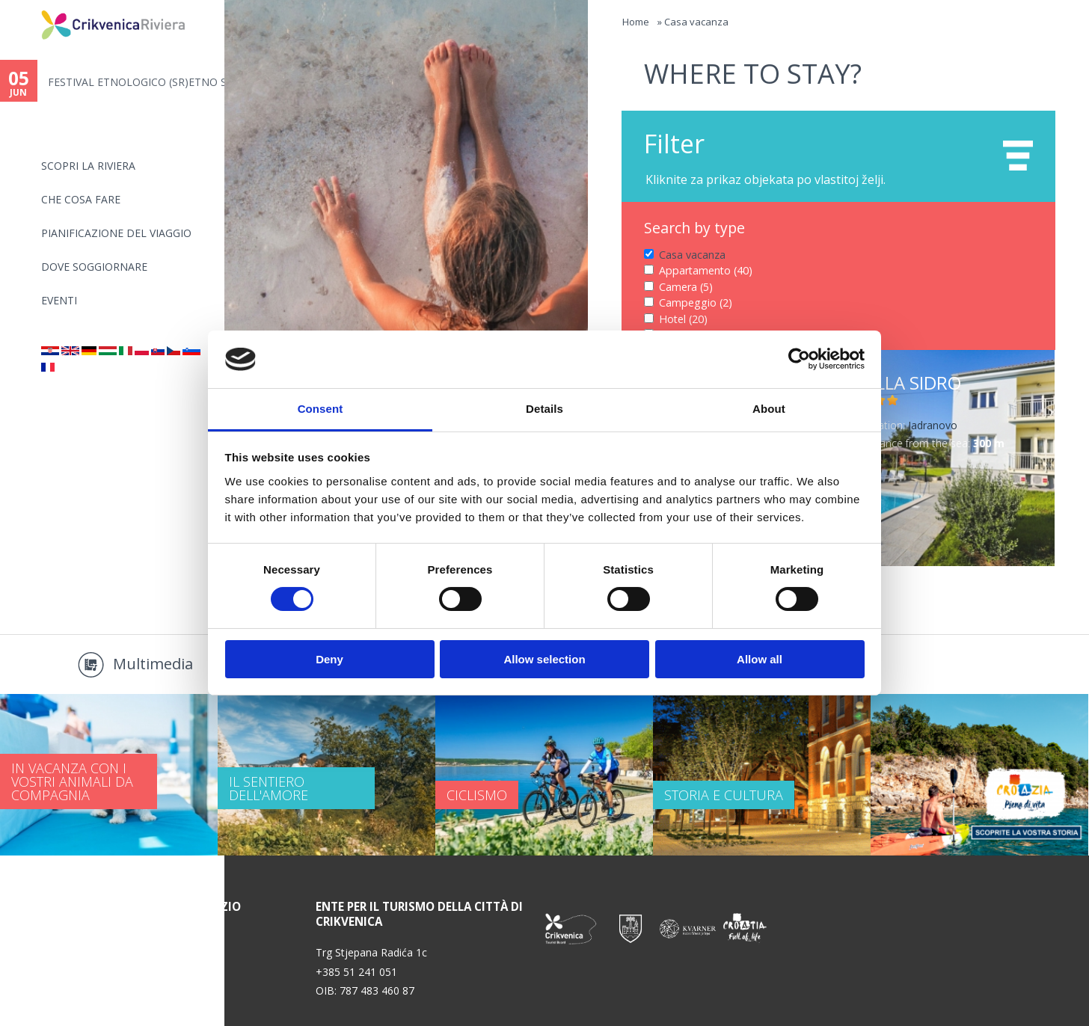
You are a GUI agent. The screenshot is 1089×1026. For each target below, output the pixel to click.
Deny (329, 659)
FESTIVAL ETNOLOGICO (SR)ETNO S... (136, 82)
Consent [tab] (320, 408)
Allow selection (544, 659)
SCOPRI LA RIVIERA (88, 166)
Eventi (59, 300)
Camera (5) (686, 287)
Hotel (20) (683, 319)
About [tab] (768, 408)
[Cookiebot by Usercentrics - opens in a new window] (799, 359)
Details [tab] (544, 408)
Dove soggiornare (94, 266)
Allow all (759, 659)
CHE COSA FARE (80, 199)
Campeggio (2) (695, 302)
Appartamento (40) (705, 270)
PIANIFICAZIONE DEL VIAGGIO (116, 233)
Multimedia (153, 664)
